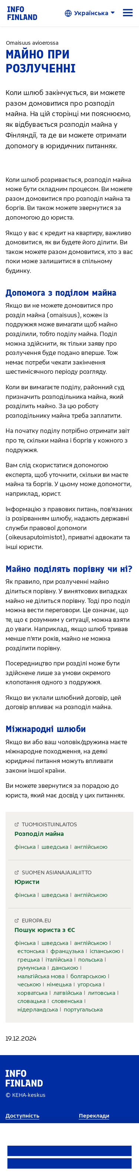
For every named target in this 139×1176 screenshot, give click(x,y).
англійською (90, 847)
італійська (59, 959)
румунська (31, 968)
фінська (25, 847)
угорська (89, 984)
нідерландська (37, 1009)
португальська (83, 1009)
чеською (29, 984)
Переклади (94, 1116)
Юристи (26, 881)
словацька (31, 1001)
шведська (55, 847)
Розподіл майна (39, 833)
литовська (101, 993)
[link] (22, 12)
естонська (30, 951)
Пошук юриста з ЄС (44, 929)
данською (65, 968)
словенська (67, 1001)
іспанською (105, 951)
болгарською (88, 976)
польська (90, 959)
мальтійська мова (40, 976)
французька (67, 951)
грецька (28, 959)
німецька (59, 984)
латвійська (67, 993)
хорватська (32, 993)
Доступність (22, 1116)
